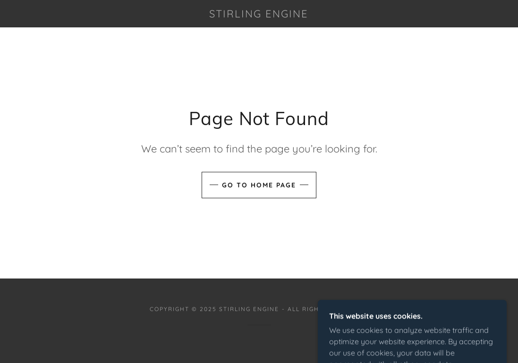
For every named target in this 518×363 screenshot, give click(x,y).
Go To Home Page (259, 185)
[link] (259, 14)
